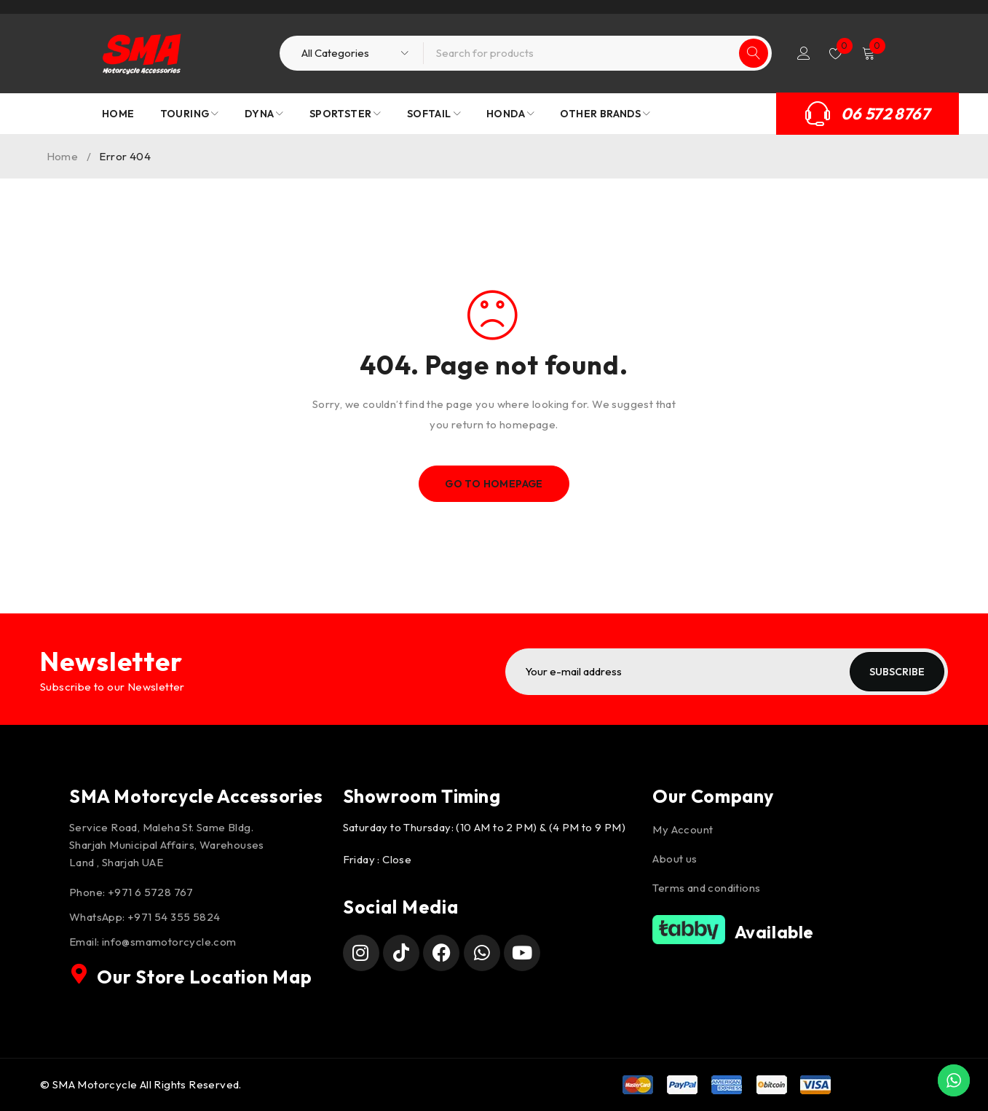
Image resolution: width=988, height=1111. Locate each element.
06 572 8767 (885, 113)
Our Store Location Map (204, 977)
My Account (682, 829)
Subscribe (897, 671)
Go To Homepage (494, 483)
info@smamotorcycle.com (169, 942)
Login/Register (804, 53)
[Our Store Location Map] (79, 974)
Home (63, 156)
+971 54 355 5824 (173, 917)
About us (674, 858)
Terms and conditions (706, 888)
